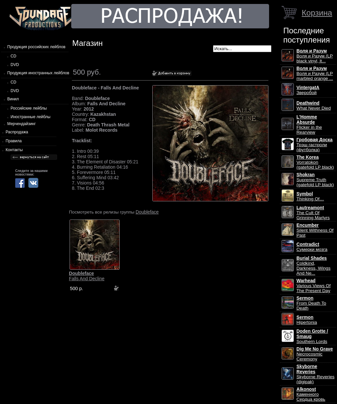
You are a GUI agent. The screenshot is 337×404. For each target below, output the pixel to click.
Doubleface (147, 212)
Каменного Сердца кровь (310, 394)
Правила (14, 141)
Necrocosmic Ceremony (314, 354)
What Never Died (313, 106)
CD (13, 56)
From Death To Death (311, 303)
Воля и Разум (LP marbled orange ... (314, 73)
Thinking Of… (310, 196)
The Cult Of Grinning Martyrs (313, 212)
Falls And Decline (87, 276)
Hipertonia (306, 320)
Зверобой (308, 90)
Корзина (317, 12)
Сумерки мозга (311, 247)
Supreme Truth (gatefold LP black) (315, 179)
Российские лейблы (29, 108)
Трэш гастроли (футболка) (314, 144)
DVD (15, 64)
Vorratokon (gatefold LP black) (315, 162)
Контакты (14, 150)
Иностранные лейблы (30, 117)
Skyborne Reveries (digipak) (315, 374)
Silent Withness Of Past (314, 230)
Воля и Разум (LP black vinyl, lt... (314, 56)
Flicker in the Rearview (309, 125)
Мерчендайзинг (21, 123)
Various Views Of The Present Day (313, 285)
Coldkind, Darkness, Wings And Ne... (313, 266)
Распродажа (17, 132)
